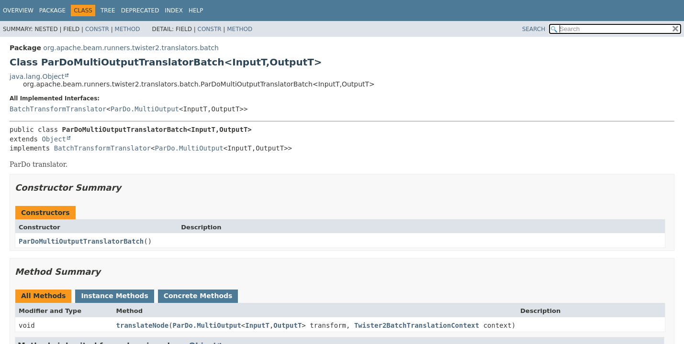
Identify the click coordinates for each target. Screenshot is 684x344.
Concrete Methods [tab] (198, 296)
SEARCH (534, 29)
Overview (18, 10)
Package (52, 10)
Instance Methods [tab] (114, 296)
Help (196, 10)
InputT (257, 325)
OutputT (287, 325)
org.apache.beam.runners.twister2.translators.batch (131, 48)
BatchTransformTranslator (58, 109)
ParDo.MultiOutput (145, 109)
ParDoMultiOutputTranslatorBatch (81, 241)
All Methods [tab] (43, 296)
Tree (108, 10)
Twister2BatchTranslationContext (416, 325)
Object (54, 139)
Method (127, 29)
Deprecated (140, 10)
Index (174, 10)
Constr (97, 29)
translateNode (142, 325)
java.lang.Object (37, 76)
